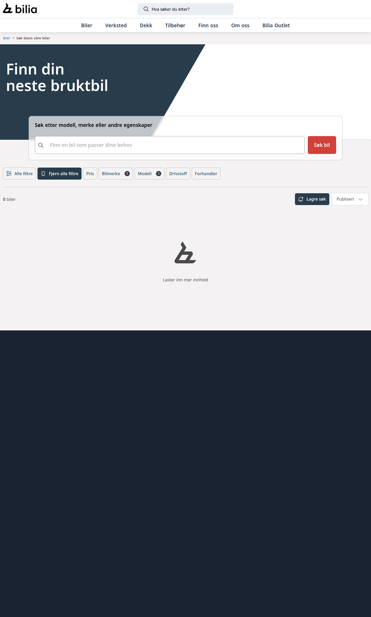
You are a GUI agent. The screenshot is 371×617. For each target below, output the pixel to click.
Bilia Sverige (110, 416)
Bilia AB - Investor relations (128, 426)
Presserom (15, 435)
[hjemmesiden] (351, 348)
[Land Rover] (185, 578)
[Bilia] (20, 9)
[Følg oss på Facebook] (341, 430)
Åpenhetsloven (20, 396)
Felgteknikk (109, 396)
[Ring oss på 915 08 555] (45, 501)
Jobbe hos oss (19, 386)
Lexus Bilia (108, 386)
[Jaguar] (315, 546)
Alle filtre (19, 173)
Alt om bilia (16, 357)
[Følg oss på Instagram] (323, 430)
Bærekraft (14, 406)
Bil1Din (104, 406)
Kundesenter (18, 377)
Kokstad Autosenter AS (123, 435)
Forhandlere (17, 367)
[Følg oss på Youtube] (359, 430)
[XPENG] (179, 546)
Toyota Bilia (109, 357)
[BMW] (45, 546)
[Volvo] (128, 546)
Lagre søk (312, 199)
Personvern (16, 416)
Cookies (12, 426)
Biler (6, 38)
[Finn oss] (208, 25)
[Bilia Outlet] (276, 25)
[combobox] (170, 145)
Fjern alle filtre (59, 173)
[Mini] (81, 546)
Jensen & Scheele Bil (120, 377)
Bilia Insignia (111, 367)
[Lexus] (264, 546)
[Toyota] (222, 546)
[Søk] (185, 9)
